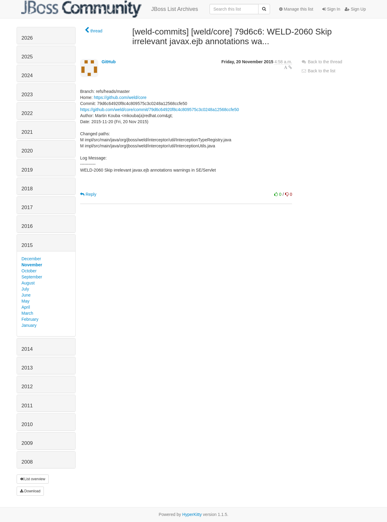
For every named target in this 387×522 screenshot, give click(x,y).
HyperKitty (192, 514)
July (25, 289)
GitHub (109, 61)
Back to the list (318, 70)
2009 (27, 443)
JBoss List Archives (109, 9)
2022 (27, 113)
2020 (27, 151)
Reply (88, 194)
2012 (27, 386)
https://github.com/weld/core (120, 97)
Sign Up (355, 9)
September (31, 276)
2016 (27, 226)
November (31, 264)
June (26, 295)
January (29, 325)
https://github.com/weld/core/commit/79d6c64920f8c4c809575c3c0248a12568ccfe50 (159, 109)
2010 (27, 424)
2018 (27, 189)
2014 (27, 349)
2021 (27, 132)
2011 (27, 406)
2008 (27, 462)
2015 (27, 245)
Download (30, 491)
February (29, 319)
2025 (27, 57)
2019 (27, 170)
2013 (27, 368)
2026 (27, 38)
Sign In (331, 9)
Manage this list (296, 9)
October (29, 270)
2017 (27, 207)
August (28, 283)
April (25, 307)
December (31, 258)
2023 (27, 94)
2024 (27, 75)
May (25, 301)
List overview (32, 479)
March (27, 313)
